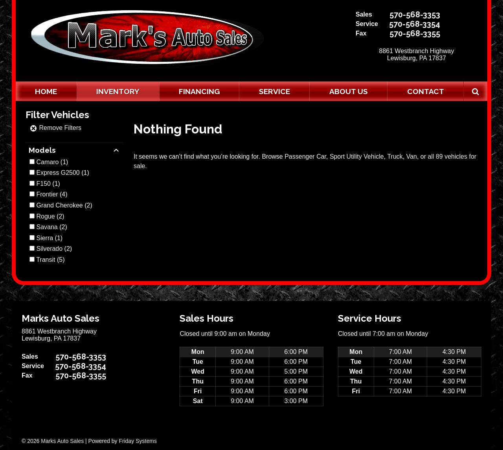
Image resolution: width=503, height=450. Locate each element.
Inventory (118, 91)
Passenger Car (305, 156)
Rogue (45, 216)
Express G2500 (57, 172)
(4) (51, 194)
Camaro (47, 162)
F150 (43, 183)
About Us (348, 91)
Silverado (49, 248)
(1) (52, 162)
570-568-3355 (414, 33)
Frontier (47, 194)
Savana (46, 227)
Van (411, 156)
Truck (394, 156)
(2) (64, 205)
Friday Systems (137, 441)
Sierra (44, 238)
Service (274, 91)
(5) (50, 259)
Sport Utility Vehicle (357, 156)
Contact (425, 91)
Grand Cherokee (59, 205)
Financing (199, 91)
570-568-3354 (414, 24)
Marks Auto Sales (62, 441)
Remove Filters (55, 127)
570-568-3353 (414, 14)
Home (46, 91)
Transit (45, 259)
